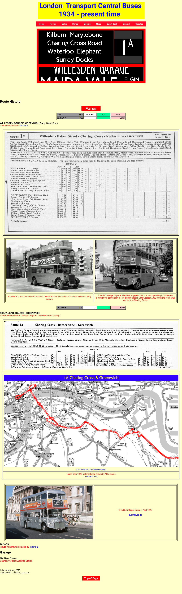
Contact (126, 24)
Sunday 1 (23, 125)
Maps (98, 24)
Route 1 (34, 547)
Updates (139, 24)
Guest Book (112, 24)
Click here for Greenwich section (91, 470)
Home (41, 24)
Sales (64, 24)
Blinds (75, 24)
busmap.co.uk (91, 476)
